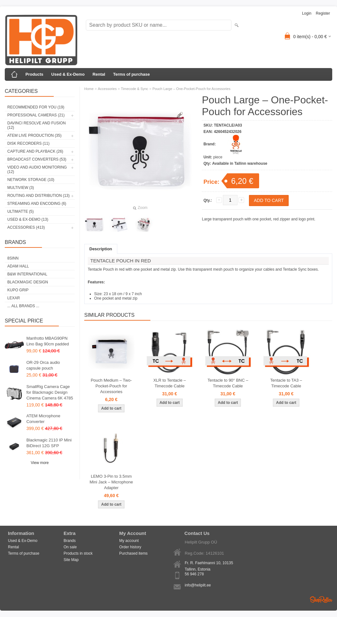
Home (88, 89)
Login (306, 13)
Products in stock (78, 553)
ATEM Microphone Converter (43, 418)
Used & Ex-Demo (68, 74)
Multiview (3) (20, 187)
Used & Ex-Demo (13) (27, 219)
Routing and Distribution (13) (38, 195)
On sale (70, 547)
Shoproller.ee (321, 599)
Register (323, 13)
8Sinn (12, 258)
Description (100, 248)
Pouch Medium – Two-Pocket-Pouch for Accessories (111, 386)
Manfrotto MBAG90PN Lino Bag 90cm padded (47, 341)
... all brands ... (23, 306)
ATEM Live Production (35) (34, 135)
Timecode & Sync (134, 89)
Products (34, 74)
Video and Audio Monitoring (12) (37, 169)
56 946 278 (194, 574)
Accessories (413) (26, 227)
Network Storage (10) (30, 179)
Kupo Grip (18, 290)
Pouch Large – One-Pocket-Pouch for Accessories (191, 89)
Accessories (107, 89)
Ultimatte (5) (20, 211)
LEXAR (13, 298)
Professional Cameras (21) (36, 115)
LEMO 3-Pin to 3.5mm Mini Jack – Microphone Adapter (111, 482)
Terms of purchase (131, 74)
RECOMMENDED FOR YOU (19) (35, 107)
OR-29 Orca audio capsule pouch (43, 365)
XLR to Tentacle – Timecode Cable (169, 383)
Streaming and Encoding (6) (36, 203)
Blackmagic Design (27, 282)
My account (129, 540)
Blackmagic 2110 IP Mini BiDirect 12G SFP (49, 443)
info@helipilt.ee (198, 585)
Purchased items (133, 553)
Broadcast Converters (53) (36, 159)
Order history (130, 547)
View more (40, 463)
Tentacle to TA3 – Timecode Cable (286, 383)
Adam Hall (18, 266)
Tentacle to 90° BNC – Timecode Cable (228, 383)
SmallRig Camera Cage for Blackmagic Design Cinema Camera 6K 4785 (49, 392)
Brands (70, 540)
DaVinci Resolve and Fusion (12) (36, 125)
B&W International (27, 274)
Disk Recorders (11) (28, 143)
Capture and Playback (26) (35, 151)
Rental (99, 74)
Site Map (71, 560)
